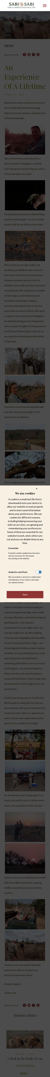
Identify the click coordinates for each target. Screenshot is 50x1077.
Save (25, 594)
